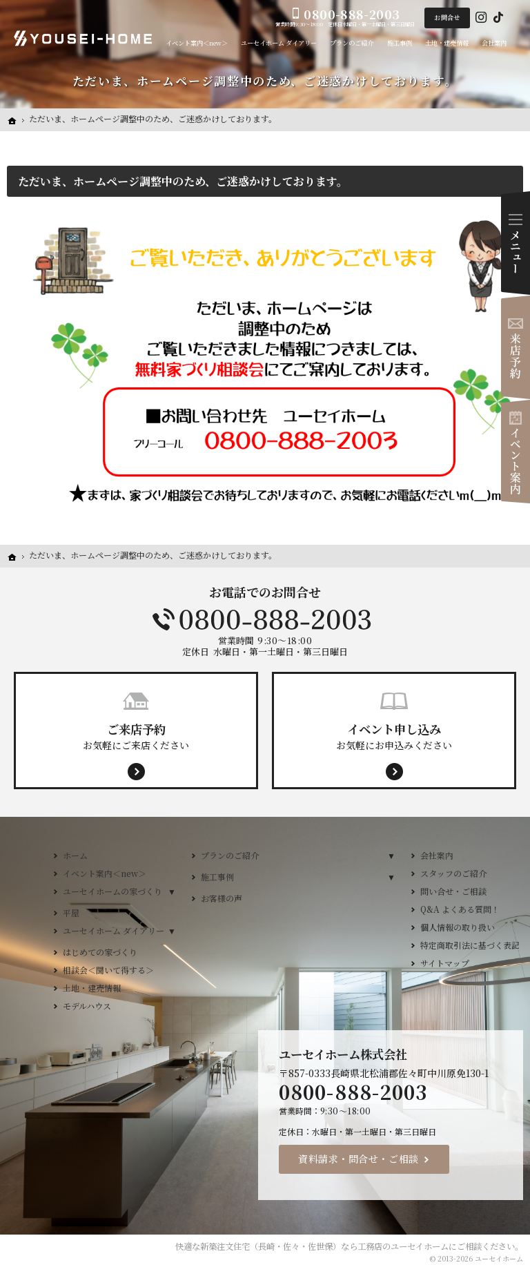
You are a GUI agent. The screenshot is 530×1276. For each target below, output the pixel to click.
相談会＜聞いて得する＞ (108, 970)
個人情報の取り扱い (457, 927)
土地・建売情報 (92, 988)
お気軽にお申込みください (394, 736)
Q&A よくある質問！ (460, 909)
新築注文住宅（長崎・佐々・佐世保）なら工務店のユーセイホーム (324, 1246)
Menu (515, 243)
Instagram (481, 18)
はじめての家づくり (100, 952)
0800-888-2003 (265, 619)
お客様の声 (221, 898)
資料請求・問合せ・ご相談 (358, 1159)
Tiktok (498, 18)
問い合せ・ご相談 (453, 891)
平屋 (71, 912)
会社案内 (436, 855)
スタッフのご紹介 (453, 873)
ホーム (75, 855)
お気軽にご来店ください (136, 736)
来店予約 (515, 347)
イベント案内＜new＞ (104, 873)
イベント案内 (515, 451)
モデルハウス (87, 1006)
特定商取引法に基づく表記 (470, 945)
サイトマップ (444, 963)
